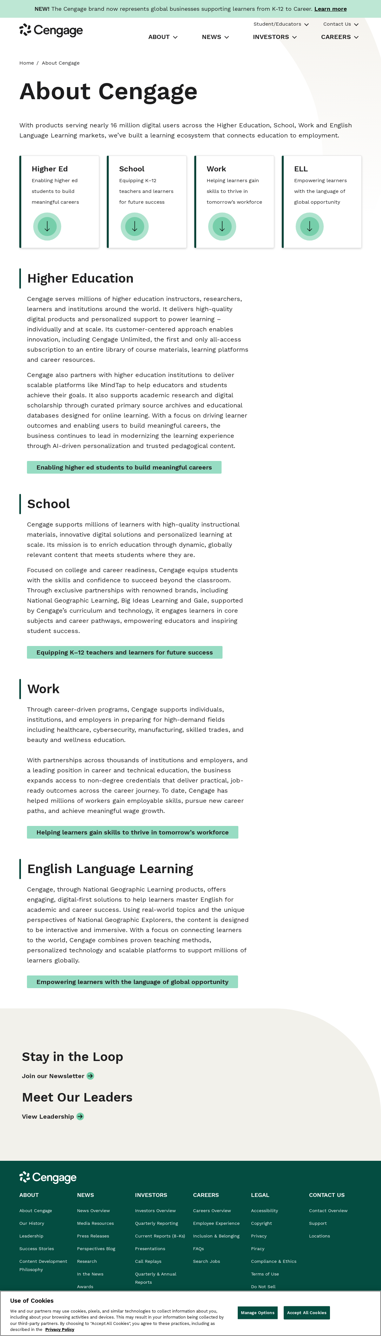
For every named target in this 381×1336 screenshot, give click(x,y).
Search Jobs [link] (206, 1261)
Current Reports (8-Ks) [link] (160, 1235)
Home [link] (26, 63)
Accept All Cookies (306, 1312)
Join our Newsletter (53, 1076)
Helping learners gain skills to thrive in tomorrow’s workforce (132, 832)
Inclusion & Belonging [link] (216, 1235)
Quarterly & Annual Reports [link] (155, 1278)
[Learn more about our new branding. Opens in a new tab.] (330, 8)
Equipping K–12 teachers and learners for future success (124, 652)
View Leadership (48, 1116)
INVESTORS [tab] (271, 37)
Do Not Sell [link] (264, 1286)
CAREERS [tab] (336, 37)
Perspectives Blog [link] (96, 1248)
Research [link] (87, 1261)
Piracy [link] (257, 1248)
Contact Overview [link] (328, 1210)
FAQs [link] (198, 1248)
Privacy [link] (259, 1235)
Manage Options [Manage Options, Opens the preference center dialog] (257, 1312)
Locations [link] (319, 1235)
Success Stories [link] (36, 1248)
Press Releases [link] (93, 1235)
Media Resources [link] (95, 1223)
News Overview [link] (93, 1210)
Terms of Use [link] (265, 1273)
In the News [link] (90, 1273)
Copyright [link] (261, 1223)
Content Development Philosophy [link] (43, 1265)
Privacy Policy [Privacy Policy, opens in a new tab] (59, 1329)
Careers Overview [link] (212, 1210)
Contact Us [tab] (337, 24)
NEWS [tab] (211, 37)
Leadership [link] (31, 1235)
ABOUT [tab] (159, 37)
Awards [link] (85, 1286)
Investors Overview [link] (155, 1210)
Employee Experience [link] (216, 1223)
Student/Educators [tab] (277, 24)
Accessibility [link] (264, 1210)
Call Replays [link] (148, 1261)
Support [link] (318, 1223)
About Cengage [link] (35, 1210)
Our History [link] (31, 1223)
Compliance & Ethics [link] (273, 1261)
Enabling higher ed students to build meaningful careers (124, 467)
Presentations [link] (150, 1248)
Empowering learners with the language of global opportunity (132, 982)
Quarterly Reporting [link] (156, 1223)
